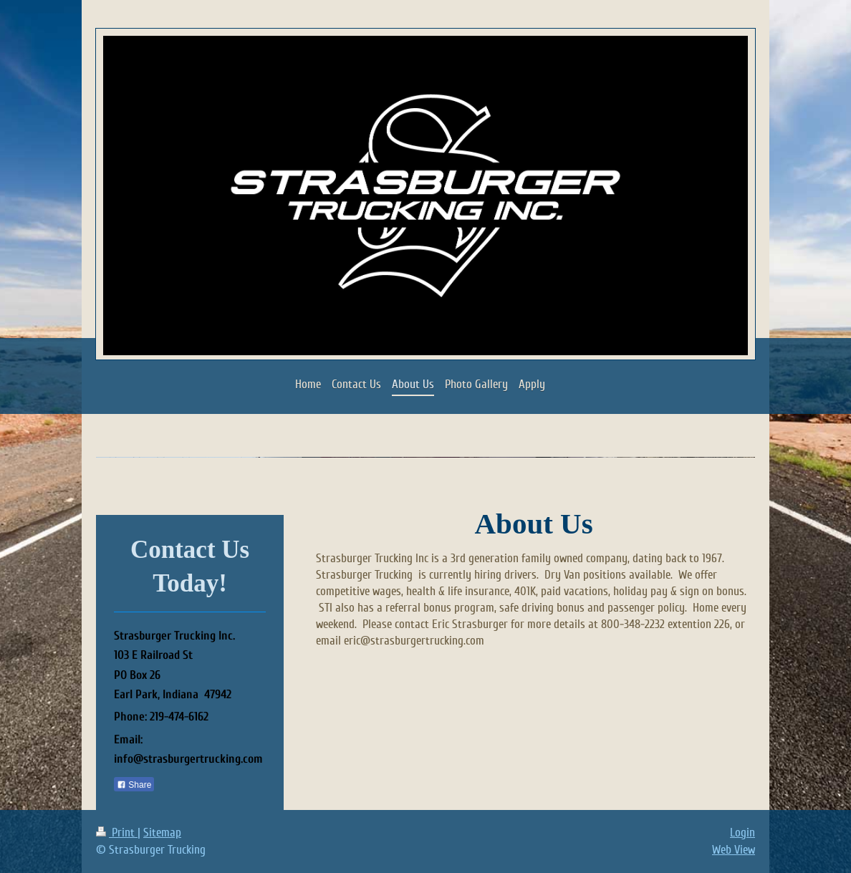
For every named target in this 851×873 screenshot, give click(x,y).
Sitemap (162, 832)
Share (134, 785)
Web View (733, 849)
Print (117, 832)
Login (742, 832)
